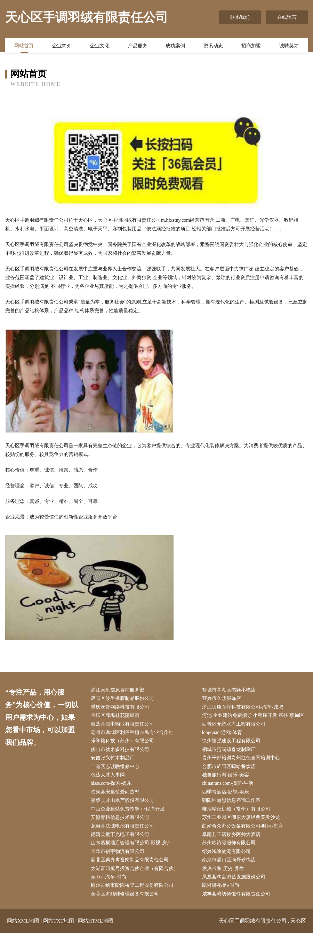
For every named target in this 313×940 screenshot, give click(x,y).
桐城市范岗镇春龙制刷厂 (230, 751)
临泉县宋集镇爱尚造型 (116, 795)
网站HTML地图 (96, 928)
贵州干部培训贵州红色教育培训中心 (242, 760)
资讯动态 (213, 46)
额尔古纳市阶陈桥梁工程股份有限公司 (133, 891)
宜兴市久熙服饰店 (222, 699)
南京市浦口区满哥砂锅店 (230, 865)
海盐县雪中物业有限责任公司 (123, 725)
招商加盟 (251, 46)
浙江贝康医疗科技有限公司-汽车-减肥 (243, 707)
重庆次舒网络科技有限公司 (121, 707)
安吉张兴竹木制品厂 (114, 760)
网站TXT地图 (58, 928)
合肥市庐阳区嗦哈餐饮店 (230, 769)
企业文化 (99, 46)
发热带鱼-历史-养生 (224, 874)
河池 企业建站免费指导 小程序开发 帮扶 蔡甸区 (254, 716)
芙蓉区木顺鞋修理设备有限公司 (126, 900)
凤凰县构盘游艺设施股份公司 (235, 883)
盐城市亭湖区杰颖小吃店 (230, 690)
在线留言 (287, 17)
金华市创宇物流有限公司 (119, 857)
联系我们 (240, 17)
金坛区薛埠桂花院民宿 (116, 716)
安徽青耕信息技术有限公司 (121, 821)
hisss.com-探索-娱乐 (113, 786)
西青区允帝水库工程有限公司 (235, 725)
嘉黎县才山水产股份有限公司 (123, 804)
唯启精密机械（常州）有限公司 (237, 813)
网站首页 (24, 46)
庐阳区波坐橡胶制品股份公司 (123, 699)
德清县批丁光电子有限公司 (121, 839)
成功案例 (175, 46)
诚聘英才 (289, 46)
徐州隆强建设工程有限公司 (232, 742)
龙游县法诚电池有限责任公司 (123, 830)
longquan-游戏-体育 (223, 734)
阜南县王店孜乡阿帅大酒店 (232, 839)
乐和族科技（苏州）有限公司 (123, 742)
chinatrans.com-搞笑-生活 (229, 786)
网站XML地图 (23, 928)
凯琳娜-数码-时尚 (222, 891)
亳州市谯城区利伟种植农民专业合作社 (133, 734)
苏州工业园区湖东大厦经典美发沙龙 (242, 821)
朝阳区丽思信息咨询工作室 (232, 804)
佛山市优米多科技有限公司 (121, 751)
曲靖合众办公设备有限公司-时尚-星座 (243, 830)
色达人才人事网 (109, 778)
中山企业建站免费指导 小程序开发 (129, 813)
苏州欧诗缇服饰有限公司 (230, 848)
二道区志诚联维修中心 (116, 769)
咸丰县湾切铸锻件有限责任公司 (237, 900)
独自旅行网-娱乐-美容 (226, 778)
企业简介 (61, 46)
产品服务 (137, 46)
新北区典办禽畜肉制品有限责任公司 (131, 865)
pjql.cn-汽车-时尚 (110, 883)
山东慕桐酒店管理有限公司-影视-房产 (132, 848)
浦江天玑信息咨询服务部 (119, 690)
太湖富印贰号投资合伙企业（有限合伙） (136, 874)
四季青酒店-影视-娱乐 (226, 795)
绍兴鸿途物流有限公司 (227, 857)
